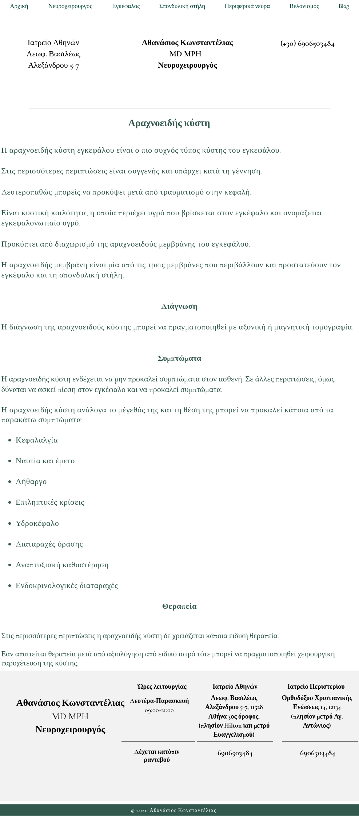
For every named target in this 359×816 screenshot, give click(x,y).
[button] (70, 6)
